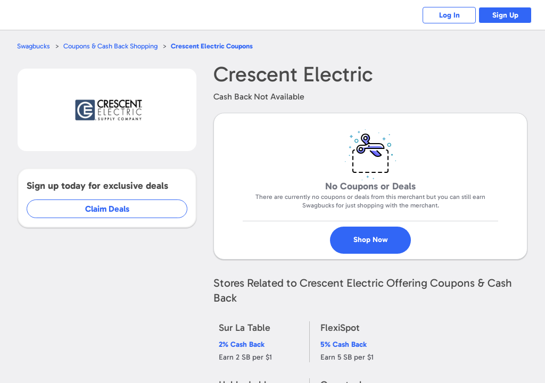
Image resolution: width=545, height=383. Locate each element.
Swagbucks (33, 46)
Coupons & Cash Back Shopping (110, 46)
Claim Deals (107, 209)
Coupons (212, 46)
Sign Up (505, 15)
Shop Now (370, 239)
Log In (449, 15)
